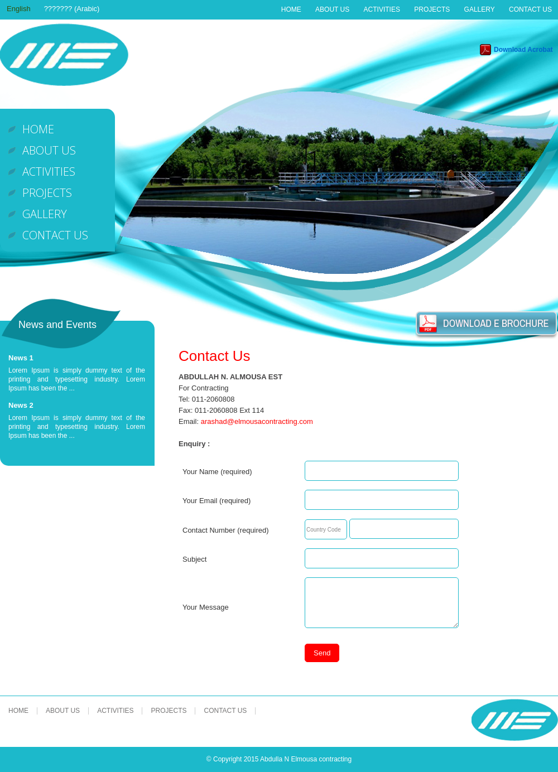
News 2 (20, 405)
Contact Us (530, 9)
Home (291, 9)
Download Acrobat (523, 50)
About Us (332, 9)
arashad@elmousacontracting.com (257, 421)
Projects (432, 9)
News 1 (20, 358)
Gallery (479, 9)
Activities (382, 9)
